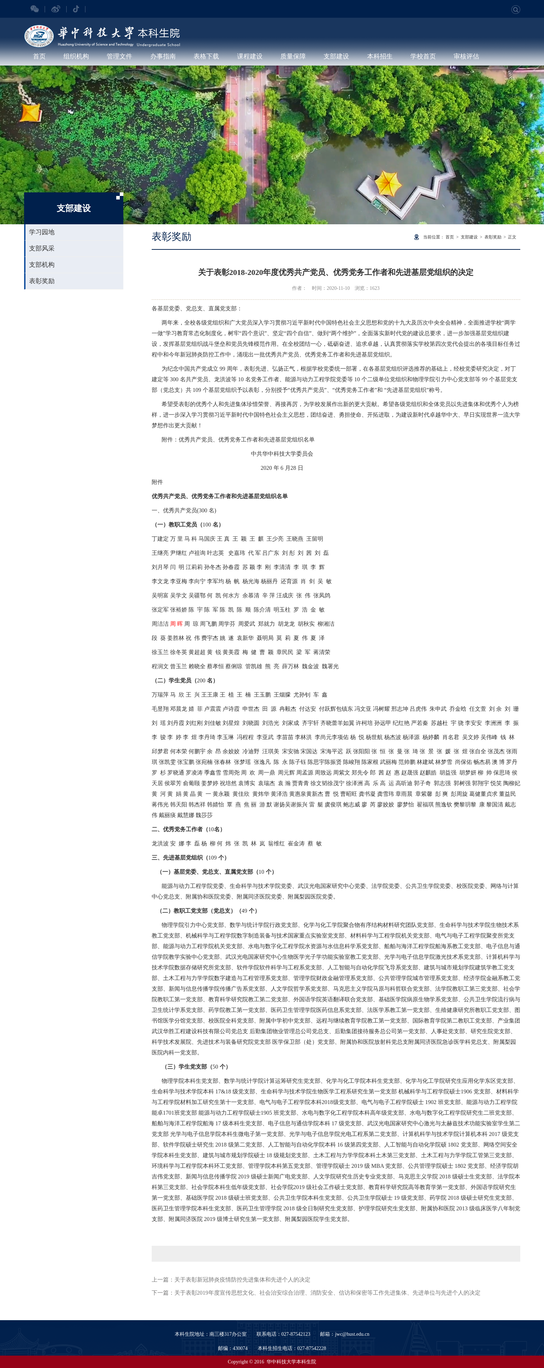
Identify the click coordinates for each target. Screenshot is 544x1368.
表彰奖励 (42, 281)
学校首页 (423, 56)
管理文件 (119, 56)
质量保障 (293, 56)
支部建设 (336, 56)
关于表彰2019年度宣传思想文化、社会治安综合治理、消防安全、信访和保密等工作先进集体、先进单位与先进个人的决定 (327, 1293)
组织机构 (76, 56)
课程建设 (250, 56)
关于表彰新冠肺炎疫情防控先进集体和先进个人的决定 (242, 1280)
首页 (39, 56)
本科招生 (380, 56)
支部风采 (42, 248)
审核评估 (466, 56)
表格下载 (206, 56)
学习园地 (42, 232)
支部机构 (42, 264)
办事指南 (163, 56)
